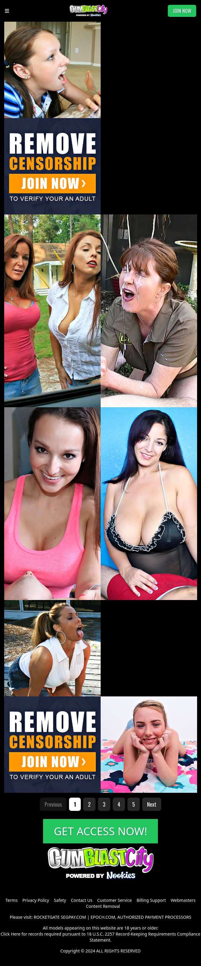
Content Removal (103, 906)
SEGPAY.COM (73, 917)
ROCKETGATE (47, 917)
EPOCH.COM (103, 917)
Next (151, 804)
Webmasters (183, 900)
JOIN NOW (182, 10)
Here (15, 934)
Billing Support (151, 900)
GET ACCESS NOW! (100, 831)
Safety (60, 900)
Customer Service (114, 900)
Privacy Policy (35, 900)
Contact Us (81, 900)
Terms (11, 900)
